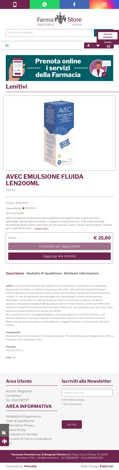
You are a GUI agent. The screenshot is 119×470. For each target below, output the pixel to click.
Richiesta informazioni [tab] (81, 273)
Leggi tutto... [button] (41, 228)
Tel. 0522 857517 (17, 400)
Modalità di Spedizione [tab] (44, 273)
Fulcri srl (106, 466)
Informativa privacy (73, 399)
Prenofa (30, 466)
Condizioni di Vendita (21, 434)
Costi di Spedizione (20, 421)
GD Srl (10, 190)
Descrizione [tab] (15, 273)
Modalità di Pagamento (23, 416)
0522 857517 (4, 432)
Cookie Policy (16, 430)
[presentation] (84, 413)
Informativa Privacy (20, 425)
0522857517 (72, 457)
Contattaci (13, 395)
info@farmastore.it (48, 457)
